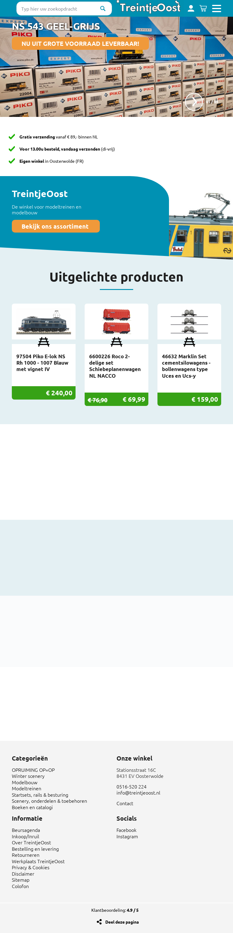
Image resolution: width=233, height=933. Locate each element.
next (194, 102)
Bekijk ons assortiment (56, 226)
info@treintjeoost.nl (138, 792)
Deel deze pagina (122, 921)
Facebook (126, 829)
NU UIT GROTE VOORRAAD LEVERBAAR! (80, 43)
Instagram (127, 836)
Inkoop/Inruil (25, 836)
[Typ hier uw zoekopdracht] (64, 8)
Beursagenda (26, 829)
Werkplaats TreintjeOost (38, 861)
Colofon (20, 886)
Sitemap (20, 879)
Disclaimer (23, 873)
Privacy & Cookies (30, 867)
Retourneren (25, 854)
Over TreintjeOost (31, 842)
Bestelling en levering (35, 848)
